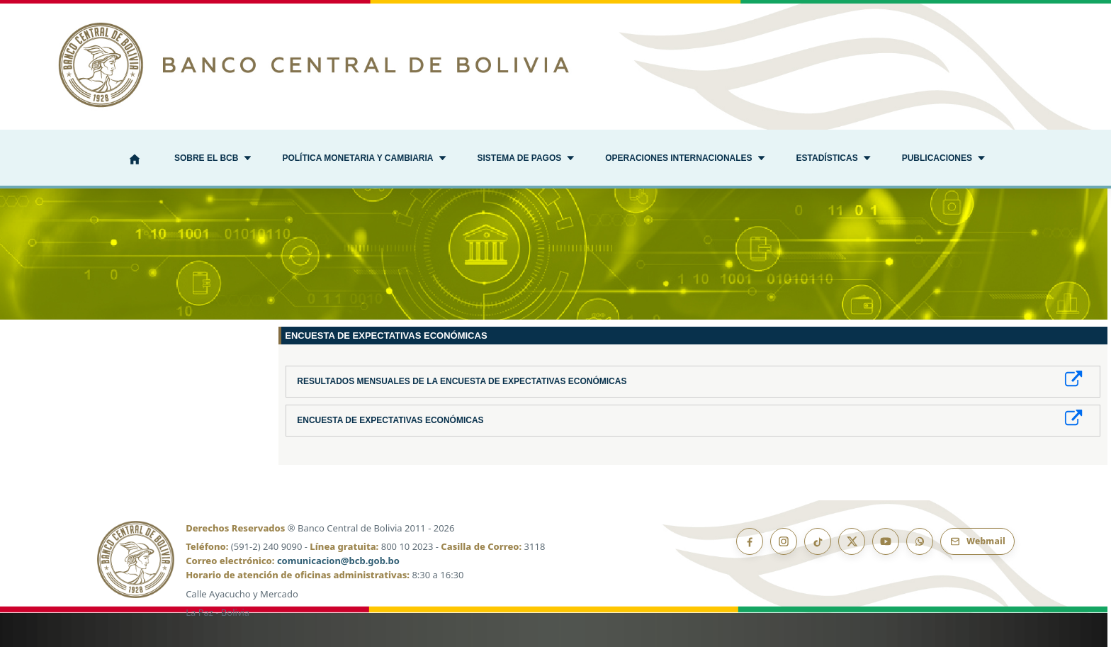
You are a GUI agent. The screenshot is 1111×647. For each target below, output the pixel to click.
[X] (851, 541)
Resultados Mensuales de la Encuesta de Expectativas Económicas (461, 381)
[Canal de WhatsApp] (919, 541)
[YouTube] (885, 541)
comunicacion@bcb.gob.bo (338, 560)
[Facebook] (749, 541)
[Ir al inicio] (555, 65)
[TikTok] (817, 541)
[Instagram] (783, 541)
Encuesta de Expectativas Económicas (390, 420)
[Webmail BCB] (977, 541)
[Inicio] (134, 160)
